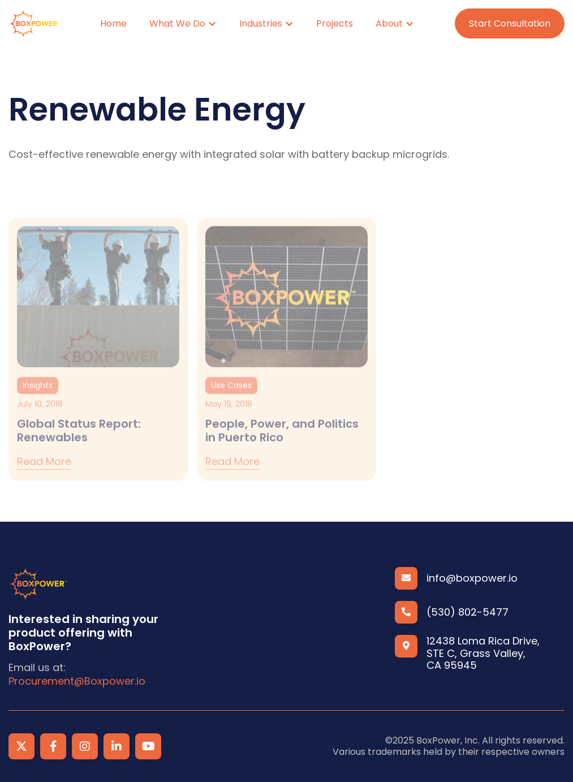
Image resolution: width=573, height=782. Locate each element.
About (389, 23)
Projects (334, 23)
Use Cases (231, 395)
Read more (44, 472)
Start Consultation (509, 23)
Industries (260, 23)
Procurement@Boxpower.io (76, 681)
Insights (38, 395)
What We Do (177, 23)
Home (113, 23)
